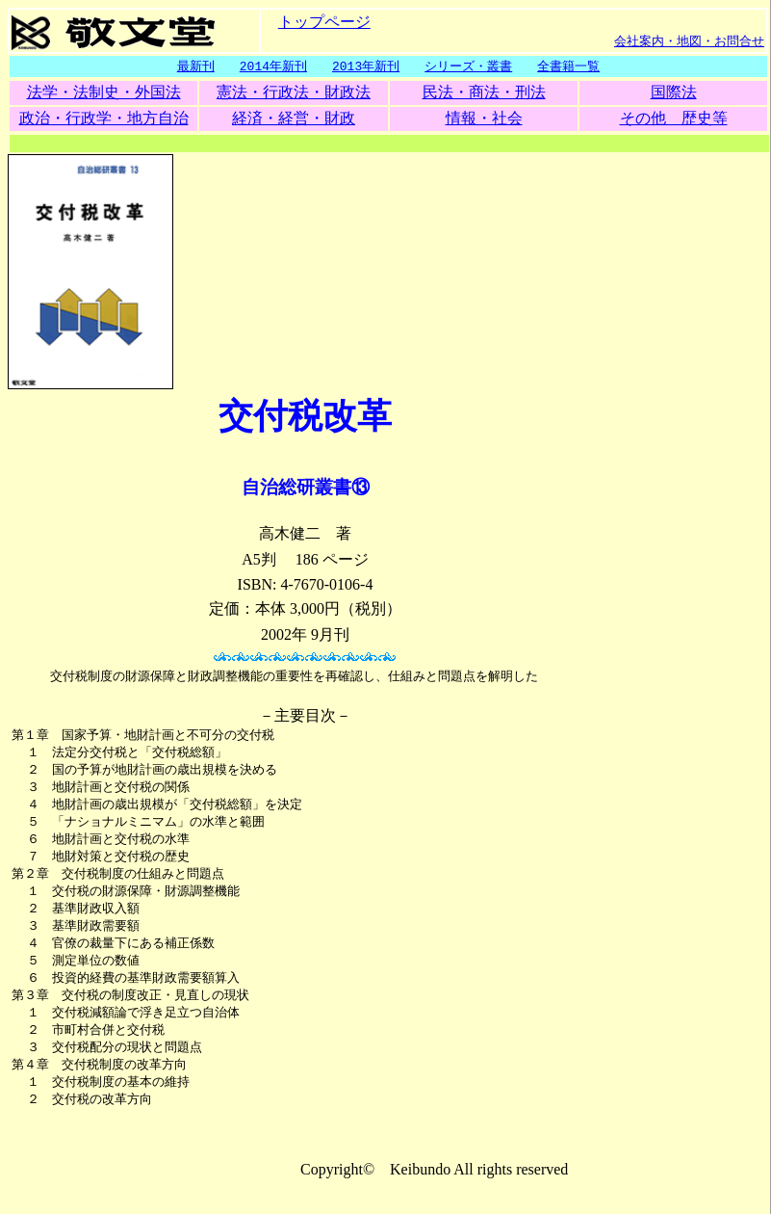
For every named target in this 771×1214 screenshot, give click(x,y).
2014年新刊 (273, 66)
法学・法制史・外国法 (104, 93)
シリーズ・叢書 (468, 66)
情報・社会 (484, 119)
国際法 (674, 93)
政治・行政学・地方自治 (104, 119)
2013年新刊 (365, 66)
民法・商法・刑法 (484, 93)
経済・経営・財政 (293, 119)
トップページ (324, 21)
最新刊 (196, 66)
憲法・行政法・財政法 (294, 93)
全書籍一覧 (568, 66)
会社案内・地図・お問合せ (689, 40)
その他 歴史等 (674, 119)
